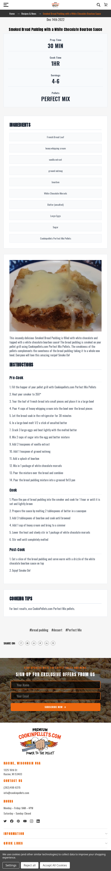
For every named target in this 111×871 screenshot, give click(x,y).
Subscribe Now (55, 707)
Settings (11, 865)
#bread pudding (39, 630)
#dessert (56, 630)
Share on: (9, 643)
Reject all (30, 865)
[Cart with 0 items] (105, 4)
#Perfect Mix (74, 630)
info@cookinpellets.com (16, 793)
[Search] (98, 5)
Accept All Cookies (55, 865)
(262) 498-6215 (12, 787)
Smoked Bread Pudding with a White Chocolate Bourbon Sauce (55, 29)
